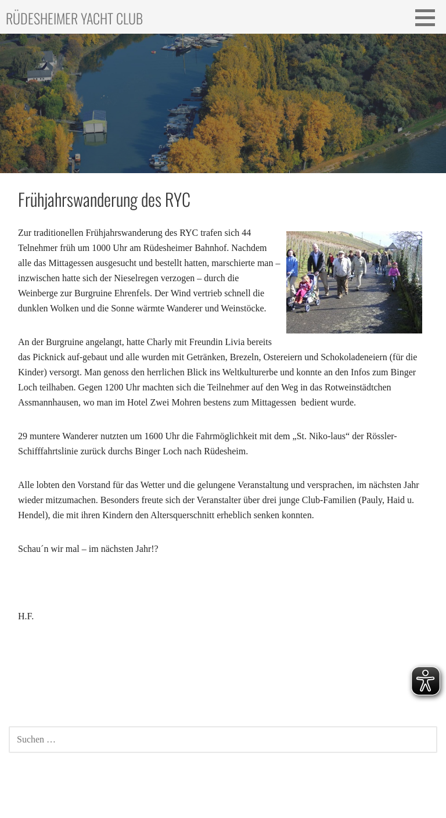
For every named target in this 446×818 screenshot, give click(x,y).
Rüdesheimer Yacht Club (74, 18)
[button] (429, 17)
